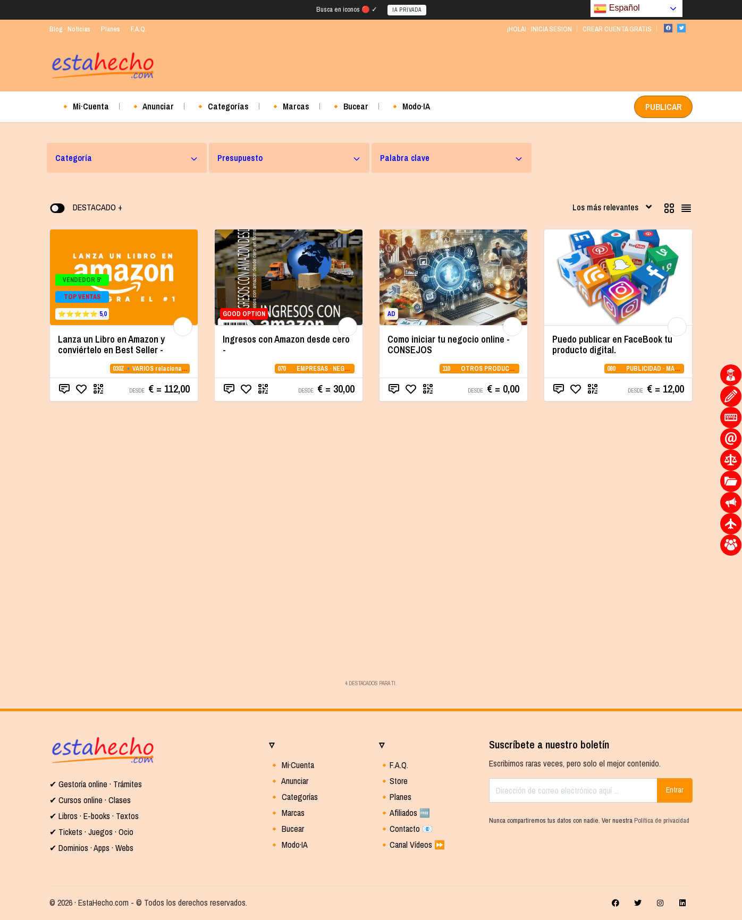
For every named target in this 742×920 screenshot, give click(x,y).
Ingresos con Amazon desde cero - (286, 344)
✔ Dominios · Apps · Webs (91, 848)
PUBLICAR (663, 107)
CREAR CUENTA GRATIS (617, 28)
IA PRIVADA (406, 9)
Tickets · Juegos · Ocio (94, 832)
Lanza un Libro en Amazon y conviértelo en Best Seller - (111, 344)
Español (616, 8)
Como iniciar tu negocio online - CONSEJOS (448, 344)
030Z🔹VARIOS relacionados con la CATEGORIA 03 (183, 368)
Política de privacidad (661, 820)
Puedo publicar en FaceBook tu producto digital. (612, 344)
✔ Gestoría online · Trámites (95, 784)
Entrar (675, 790)
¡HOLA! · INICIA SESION (539, 28)
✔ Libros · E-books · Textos (94, 816)
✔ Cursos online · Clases (90, 800)
